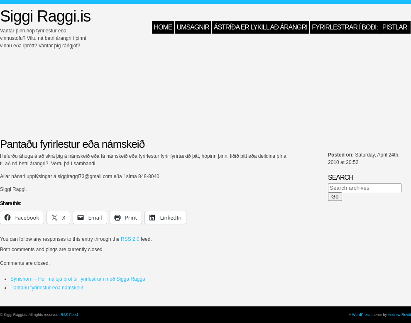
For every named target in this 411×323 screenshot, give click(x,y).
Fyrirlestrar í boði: (345, 27)
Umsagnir (193, 27)
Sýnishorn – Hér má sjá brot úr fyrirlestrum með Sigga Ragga (77, 279)
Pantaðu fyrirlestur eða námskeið (46, 288)
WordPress (361, 315)
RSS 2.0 (130, 239)
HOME (163, 27)
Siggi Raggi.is (45, 16)
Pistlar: (395, 27)
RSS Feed (69, 315)
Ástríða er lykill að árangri (260, 27)
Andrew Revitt (399, 315)
